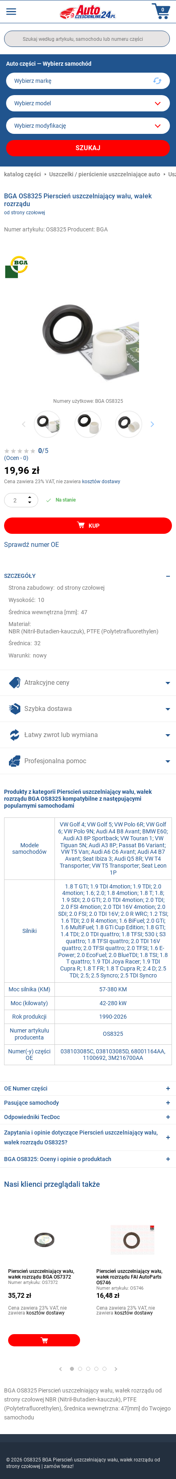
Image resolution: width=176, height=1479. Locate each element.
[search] (87, 39)
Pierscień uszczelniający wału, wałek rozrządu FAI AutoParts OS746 (129, 1277)
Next (152, 424)
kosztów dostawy (101, 481)
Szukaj (88, 148)
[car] (88, 126)
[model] (88, 103)
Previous (24, 424)
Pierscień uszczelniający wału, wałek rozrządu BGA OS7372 (41, 1274)
